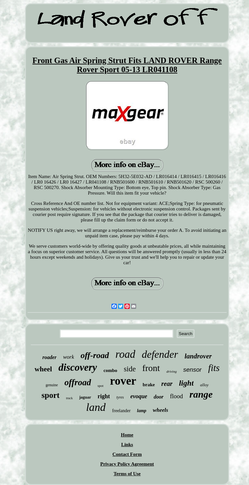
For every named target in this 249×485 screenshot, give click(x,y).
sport (51, 395)
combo (110, 370)
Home (127, 434)
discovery (77, 367)
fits (213, 368)
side (130, 369)
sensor (192, 369)
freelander (121, 410)
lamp (142, 410)
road (125, 354)
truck (69, 398)
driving (171, 371)
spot (100, 386)
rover (123, 381)
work (68, 357)
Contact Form (127, 454)
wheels (160, 410)
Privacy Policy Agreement (127, 464)
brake (149, 384)
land (95, 407)
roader (49, 357)
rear (166, 383)
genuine (52, 385)
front (151, 368)
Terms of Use (127, 473)
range (201, 394)
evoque (138, 396)
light (186, 383)
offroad (78, 382)
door (158, 397)
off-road (94, 355)
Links (127, 444)
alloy (204, 384)
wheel (43, 369)
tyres (120, 397)
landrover (198, 356)
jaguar (85, 397)
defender (160, 354)
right (104, 396)
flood (176, 396)
